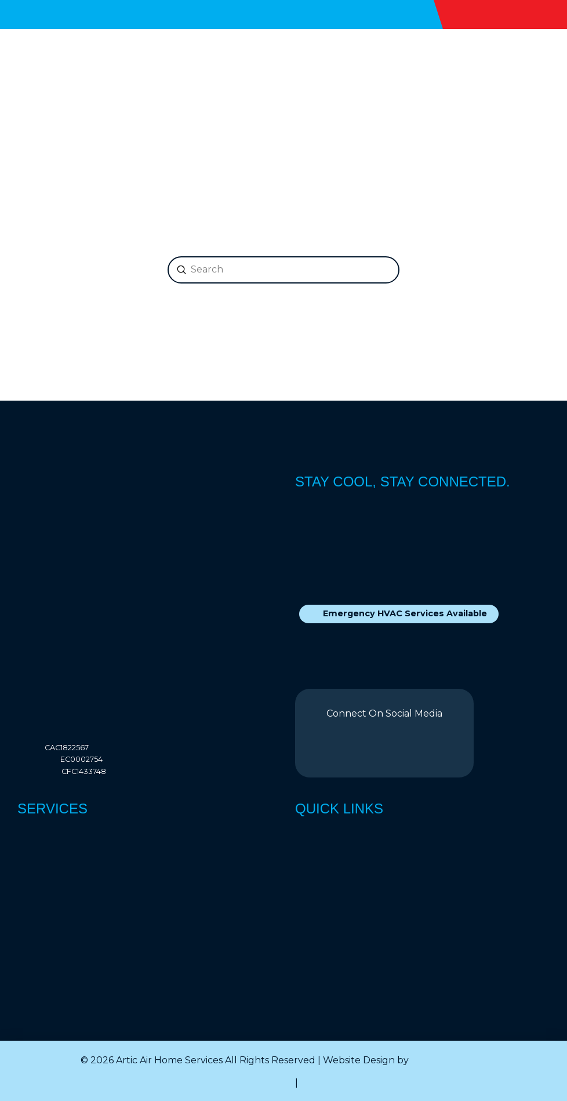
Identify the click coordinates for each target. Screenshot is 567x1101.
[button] (541, 67)
